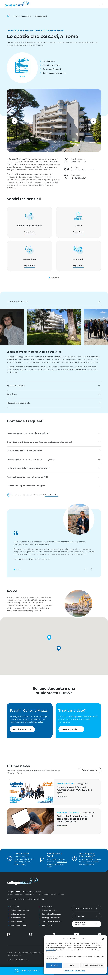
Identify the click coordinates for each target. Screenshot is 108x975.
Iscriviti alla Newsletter (80, 924)
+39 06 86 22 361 (78, 178)
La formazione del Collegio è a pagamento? (28, 468)
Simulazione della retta (51, 921)
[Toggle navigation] (100, 4)
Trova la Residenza (83, 908)
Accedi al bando (22, 729)
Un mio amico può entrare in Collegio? (26, 486)
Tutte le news (89, 770)
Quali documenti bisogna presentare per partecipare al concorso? (39, 442)
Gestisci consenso (14, 955)
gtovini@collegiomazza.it (82, 170)
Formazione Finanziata (51, 914)
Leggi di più (29, 232)
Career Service (48, 925)
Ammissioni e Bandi (18, 925)
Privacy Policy (80, 971)
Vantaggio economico (51, 918)
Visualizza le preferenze (92, 965)
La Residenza (49, 61)
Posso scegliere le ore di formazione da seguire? (30, 459)
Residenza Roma (17, 921)
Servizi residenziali (51, 65)
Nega (71, 965)
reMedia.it (24, 959)
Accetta (54, 965)
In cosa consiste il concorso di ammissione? (28, 433)
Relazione (12, 394)
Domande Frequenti (52, 69)
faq (96, 859)
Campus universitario (17, 301)
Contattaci (80, 916)
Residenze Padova (17, 918)
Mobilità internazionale (18, 403)
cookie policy (51, 950)
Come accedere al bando (54, 73)
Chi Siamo (14, 906)
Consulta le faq (51, 495)
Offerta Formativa (49, 910)
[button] (103, 938)
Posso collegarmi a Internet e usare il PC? (27, 477)
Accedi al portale (71, 729)
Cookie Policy (69, 971)
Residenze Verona (17, 914)
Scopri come (20, 864)
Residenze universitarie (19, 910)
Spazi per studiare (16, 385)
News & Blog (47, 906)
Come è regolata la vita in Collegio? (24, 451)
